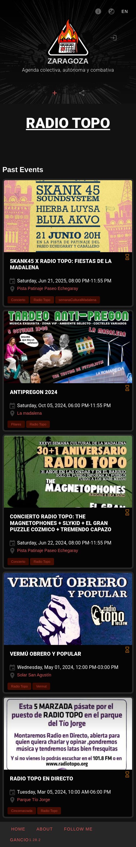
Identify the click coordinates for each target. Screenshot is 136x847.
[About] (98, 11)
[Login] (113, 37)
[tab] (54, 93)
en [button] (125, 11)
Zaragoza (68, 61)
